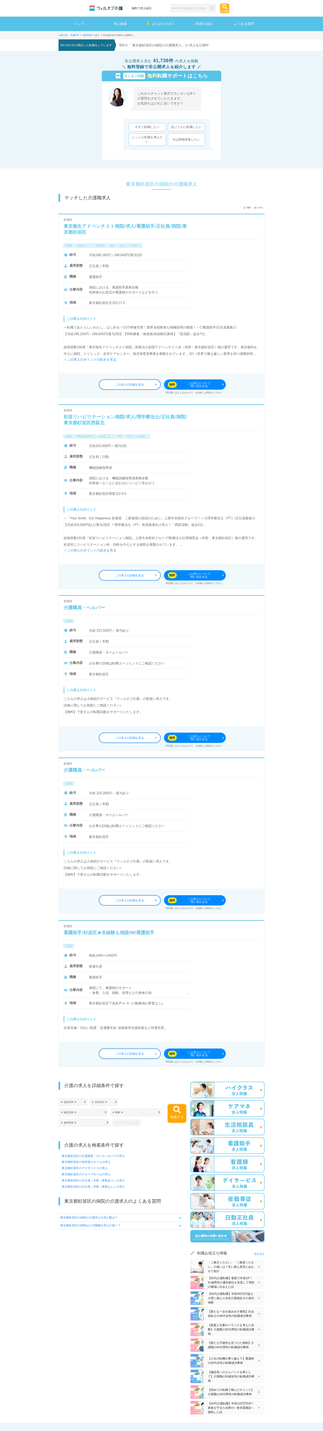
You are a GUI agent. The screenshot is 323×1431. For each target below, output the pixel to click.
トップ (79, 24)
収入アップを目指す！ (129, 247)
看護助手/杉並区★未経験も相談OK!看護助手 (109, 934)
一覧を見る (258, 1256)
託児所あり (101, 247)
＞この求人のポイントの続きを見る (90, 361)
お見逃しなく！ (83, 247)
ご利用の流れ (203, 24)
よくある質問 (244, 24)
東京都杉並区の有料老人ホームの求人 (86, 1164)
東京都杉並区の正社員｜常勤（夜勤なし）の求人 (93, 1188)
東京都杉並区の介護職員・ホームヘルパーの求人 (93, 1157)
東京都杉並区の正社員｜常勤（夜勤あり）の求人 (93, 1182)
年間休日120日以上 (85, 438)
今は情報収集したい (185, 140)
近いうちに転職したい (184, 128)
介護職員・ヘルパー (84, 609)
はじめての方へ (161, 24)
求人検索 (120, 24)
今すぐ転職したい (145, 128)
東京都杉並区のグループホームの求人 (86, 1176)
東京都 (69, 247)
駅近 (113, 247)
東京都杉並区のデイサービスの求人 (85, 1170)
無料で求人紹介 (142, 8)
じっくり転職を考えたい (145, 140)
